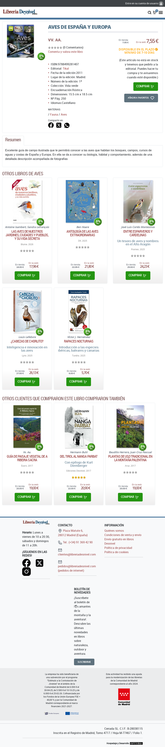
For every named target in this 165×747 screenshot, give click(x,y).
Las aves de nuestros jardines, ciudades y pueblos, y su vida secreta (27, 235)
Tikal (66, 68)
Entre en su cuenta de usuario (144, 3)
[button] (149, 12)
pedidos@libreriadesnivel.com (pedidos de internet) (77, 566)
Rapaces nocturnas (78, 341)
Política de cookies (116, 552)
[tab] (13, 140)
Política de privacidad (118, 548)
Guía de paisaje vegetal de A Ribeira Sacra (27, 458)
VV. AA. (55, 40)
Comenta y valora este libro (65, 52)
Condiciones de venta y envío (122, 535)
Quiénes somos (114, 531)
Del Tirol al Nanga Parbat (79, 456)
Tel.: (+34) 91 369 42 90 (75, 542)
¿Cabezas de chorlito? (27, 341)
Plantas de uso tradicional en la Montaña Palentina (130, 458)
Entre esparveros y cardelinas (137, 233)
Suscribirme (84, 661)
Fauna (54, 114)
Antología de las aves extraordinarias (82, 233)
